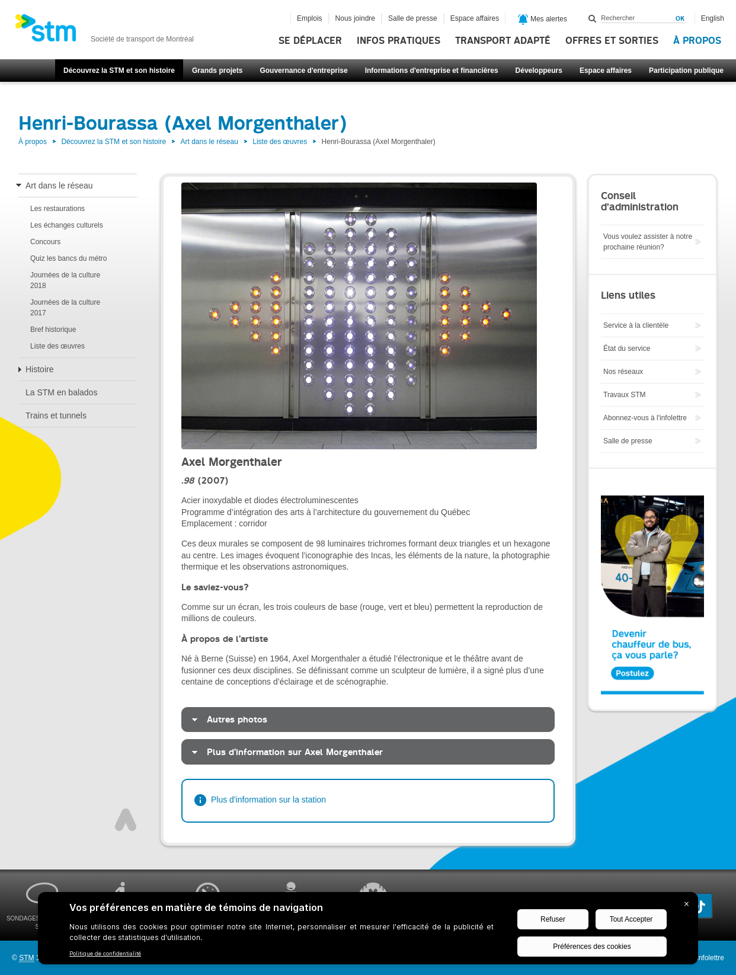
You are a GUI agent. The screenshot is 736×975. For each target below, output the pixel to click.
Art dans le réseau (209, 142)
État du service (626, 348)
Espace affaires (606, 70)
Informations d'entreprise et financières (431, 70)
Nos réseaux (623, 371)
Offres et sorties (611, 41)
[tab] (368, 720)
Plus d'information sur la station (268, 799)
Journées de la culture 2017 (65, 307)
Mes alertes (542, 19)
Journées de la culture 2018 (65, 280)
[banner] (104, 31)
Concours (45, 242)
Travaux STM (624, 395)
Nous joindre (355, 18)
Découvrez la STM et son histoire (119, 70)
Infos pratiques (398, 41)
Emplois (309, 18)
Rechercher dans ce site (593, 18)
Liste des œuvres (279, 142)
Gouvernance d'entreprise (303, 70)
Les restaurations (57, 208)
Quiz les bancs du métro (68, 258)
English (712, 18)
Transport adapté (503, 41)
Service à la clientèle (635, 325)
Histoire (39, 369)
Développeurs (539, 70)
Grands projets (217, 70)
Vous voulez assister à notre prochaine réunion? (647, 241)
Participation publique (686, 70)
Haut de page (125, 819)
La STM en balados (61, 392)
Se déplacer (310, 41)
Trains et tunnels (56, 415)
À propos (697, 41)
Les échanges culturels (66, 225)
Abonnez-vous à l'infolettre (645, 418)
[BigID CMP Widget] (368, 931)
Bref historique (53, 329)
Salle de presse (412, 18)
